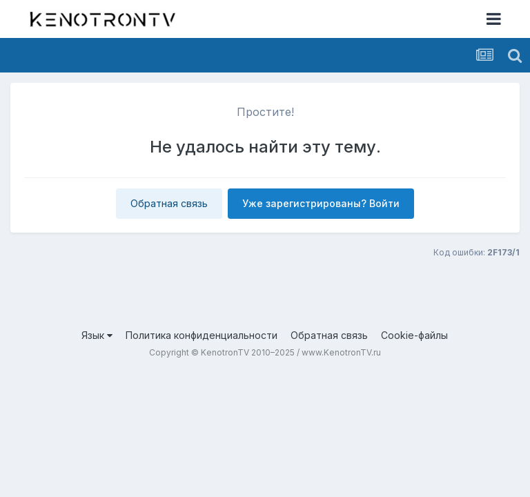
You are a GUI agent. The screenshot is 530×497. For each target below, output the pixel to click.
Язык (96, 335)
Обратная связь (169, 203)
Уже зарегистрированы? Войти (321, 203)
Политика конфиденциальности (201, 335)
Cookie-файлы (414, 335)
